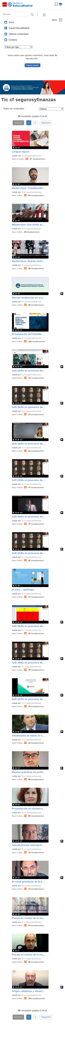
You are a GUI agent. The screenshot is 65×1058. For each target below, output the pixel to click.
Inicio (11, 22)
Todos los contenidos (13, 108)
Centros (13, 39)
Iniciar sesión (32, 65)
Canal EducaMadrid (19, 28)
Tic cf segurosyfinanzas (31, 156)
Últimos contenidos (19, 34)
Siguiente (46, 122)
